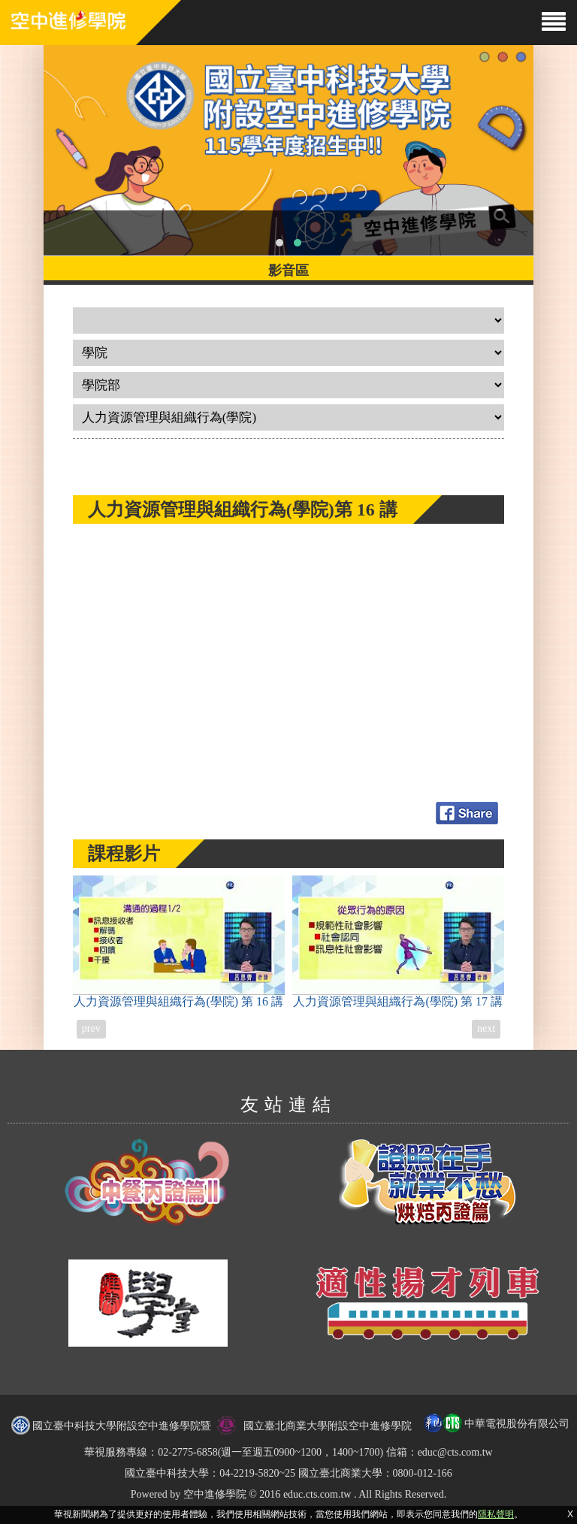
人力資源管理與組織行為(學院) (179, 941)
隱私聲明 (496, 1514)
